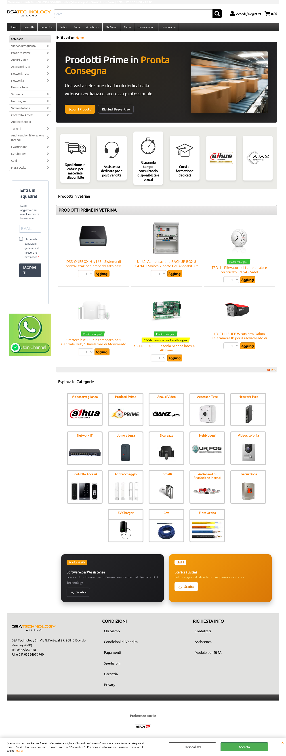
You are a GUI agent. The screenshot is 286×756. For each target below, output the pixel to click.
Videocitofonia (21, 110)
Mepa (126, 28)
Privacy (19, 750)
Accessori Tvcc (20, 69)
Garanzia (111, 676)
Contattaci (203, 633)
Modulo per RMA (208, 655)
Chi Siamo (110, 28)
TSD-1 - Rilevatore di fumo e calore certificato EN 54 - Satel (239, 272)
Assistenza (91, 28)
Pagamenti (112, 655)
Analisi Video (19, 62)
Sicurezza (17, 96)
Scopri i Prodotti (80, 112)
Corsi (76, 28)
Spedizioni (112, 665)
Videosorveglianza (23, 48)
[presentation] (30, 292)
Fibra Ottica (19, 170)
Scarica (78, 594)
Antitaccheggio (21, 124)
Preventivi (46, 28)
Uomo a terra (20, 89)
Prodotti (28, 28)
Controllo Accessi (22, 117)
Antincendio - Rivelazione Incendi (27, 140)
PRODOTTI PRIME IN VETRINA (88, 212)
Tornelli (16, 131)
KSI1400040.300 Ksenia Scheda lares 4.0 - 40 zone (166, 350)
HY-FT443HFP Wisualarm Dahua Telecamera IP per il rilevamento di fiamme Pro (239, 340)
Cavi (14, 163)
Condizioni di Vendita (121, 644)
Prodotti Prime (21, 55)
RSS (273, 372)
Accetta (244, 747)
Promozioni (167, 28)
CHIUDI (282, 742)
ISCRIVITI (29, 273)
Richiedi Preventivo (116, 112)
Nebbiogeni (18, 103)
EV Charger (18, 156)
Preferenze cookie (143, 718)
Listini (62, 28)
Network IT (18, 83)
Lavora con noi (145, 28)
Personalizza (192, 747)
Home (13, 28)
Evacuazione (19, 149)
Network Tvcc (20, 76)
